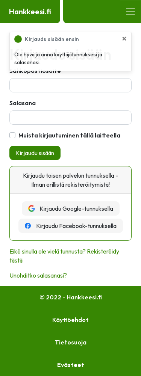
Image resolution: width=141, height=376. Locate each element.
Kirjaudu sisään (35, 153)
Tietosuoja (70, 342)
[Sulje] (124, 38)
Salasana (22, 103)
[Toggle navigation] (130, 11)
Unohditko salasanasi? (38, 275)
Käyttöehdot (70, 319)
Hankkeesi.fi (30, 11)
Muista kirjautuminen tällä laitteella (69, 135)
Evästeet (70, 364)
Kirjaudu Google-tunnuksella (70, 208)
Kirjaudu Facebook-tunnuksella (71, 225)
